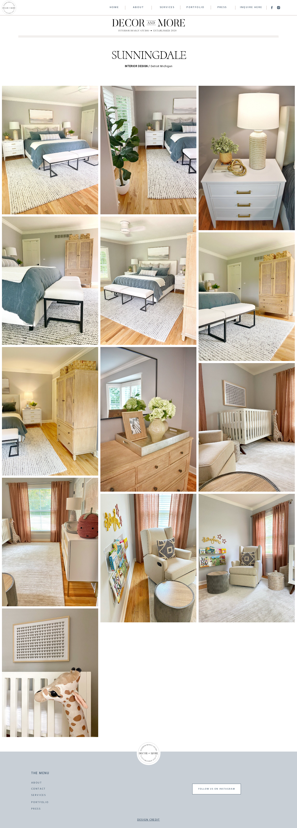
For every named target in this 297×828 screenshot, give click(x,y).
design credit (148, 820)
